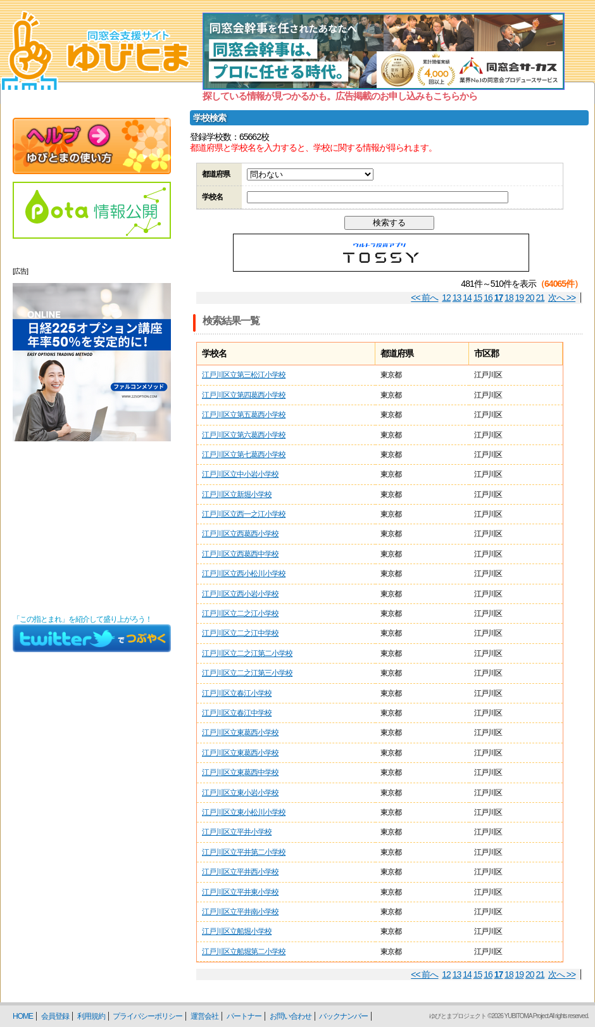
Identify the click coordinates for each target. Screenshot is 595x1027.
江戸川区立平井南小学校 (240, 911)
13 (457, 298)
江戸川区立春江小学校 (237, 693)
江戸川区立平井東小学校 (240, 892)
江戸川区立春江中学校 (237, 713)
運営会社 (204, 1016)
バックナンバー (343, 1016)
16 (488, 298)
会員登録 (55, 1016)
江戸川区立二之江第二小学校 (247, 653)
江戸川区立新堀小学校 (237, 494)
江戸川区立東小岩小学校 (240, 792)
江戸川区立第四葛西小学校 (243, 395)
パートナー (244, 1016)
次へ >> (561, 298)
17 (498, 298)
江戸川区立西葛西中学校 (240, 554)
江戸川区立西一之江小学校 (243, 514)
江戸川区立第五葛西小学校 (243, 414)
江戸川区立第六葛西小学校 (243, 435)
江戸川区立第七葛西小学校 (243, 454)
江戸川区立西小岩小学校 (240, 593)
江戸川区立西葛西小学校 (240, 533)
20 (529, 298)
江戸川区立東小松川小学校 (243, 812)
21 (540, 298)
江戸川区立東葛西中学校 (240, 772)
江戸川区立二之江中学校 (240, 633)
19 (519, 298)
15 (477, 298)
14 (467, 298)
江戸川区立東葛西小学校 (240, 732)
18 (508, 298)
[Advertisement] (92, 528)
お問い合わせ (290, 1016)
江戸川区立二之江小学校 (240, 613)
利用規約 (91, 1016)
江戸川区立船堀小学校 (237, 931)
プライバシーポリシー (147, 1016)
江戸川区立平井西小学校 (240, 871)
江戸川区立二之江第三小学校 (247, 673)
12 (446, 298)
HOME (23, 1016)
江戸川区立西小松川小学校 (243, 573)
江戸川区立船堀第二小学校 (243, 951)
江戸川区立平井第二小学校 (243, 852)
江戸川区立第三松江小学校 (243, 374)
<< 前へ (424, 298)
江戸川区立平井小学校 (237, 832)
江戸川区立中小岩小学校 (240, 474)
